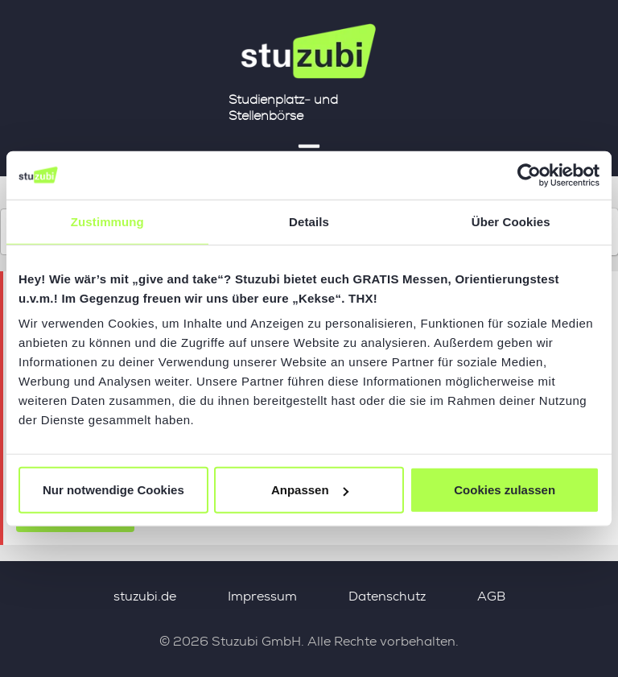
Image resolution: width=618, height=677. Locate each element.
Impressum (262, 596)
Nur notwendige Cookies (113, 490)
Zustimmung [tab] (107, 221)
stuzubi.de (144, 596)
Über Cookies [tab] (511, 221)
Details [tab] (309, 221)
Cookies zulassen (504, 490)
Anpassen (309, 490)
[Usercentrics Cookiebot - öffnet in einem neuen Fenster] (529, 175)
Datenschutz (387, 596)
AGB (491, 596)
